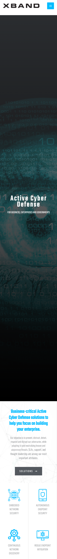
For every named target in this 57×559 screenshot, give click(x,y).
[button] (28, 471)
